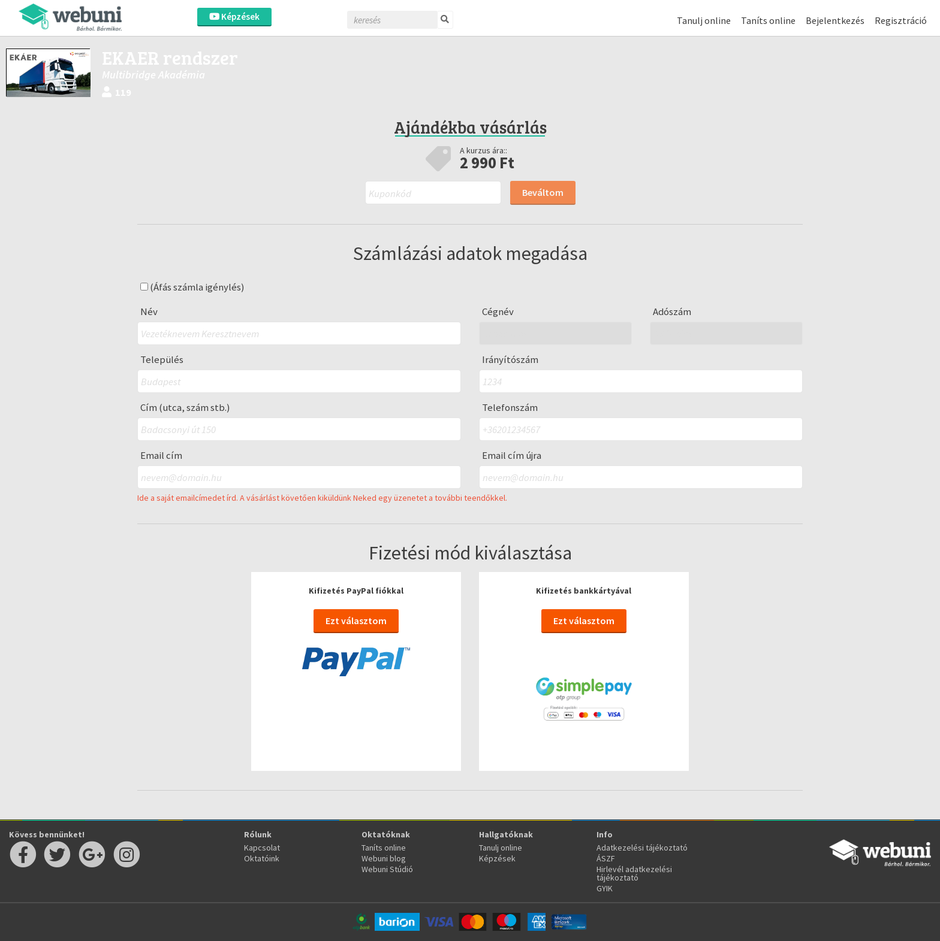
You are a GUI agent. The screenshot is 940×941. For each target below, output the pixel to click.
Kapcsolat (262, 847)
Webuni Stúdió (387, 869)
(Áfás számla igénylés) (192, 287)
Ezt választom (356, 621)
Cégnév (498, 312)
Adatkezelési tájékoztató (642, 847)
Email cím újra (511, 455)
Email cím (161, 455)
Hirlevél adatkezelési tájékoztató (634, 873)
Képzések (234, 16)
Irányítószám (510, 360)
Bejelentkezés (835, 20)
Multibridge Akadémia (153, 74)
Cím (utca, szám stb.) (185, 408)
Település (161, 360)
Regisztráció (901, 20)
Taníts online (768, 20)
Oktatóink (261, 858)
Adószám (672, 312)
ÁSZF (605, 858)
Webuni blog (383, 858)
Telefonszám (510, 408)
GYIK (604, 888)
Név (149, 312)
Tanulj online (704, 20)
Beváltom (543, 192)
